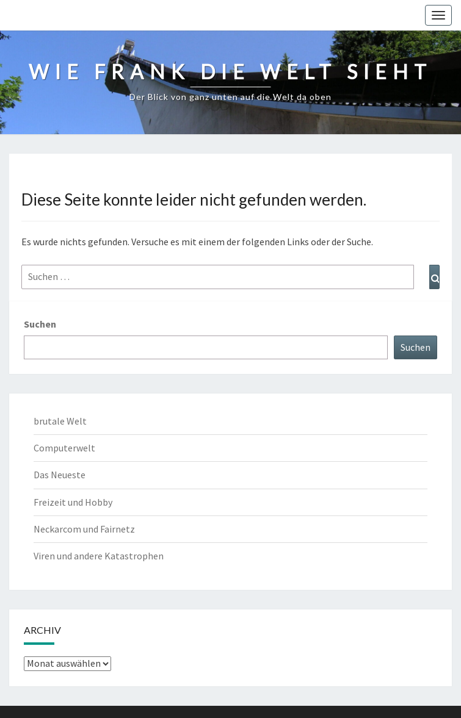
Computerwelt (64, 448)
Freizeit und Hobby (73, 502)
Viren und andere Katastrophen (99, 556)
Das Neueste (59, 474)
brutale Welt (60, 421)
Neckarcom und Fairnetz (84, 529)
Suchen (40, 324)
